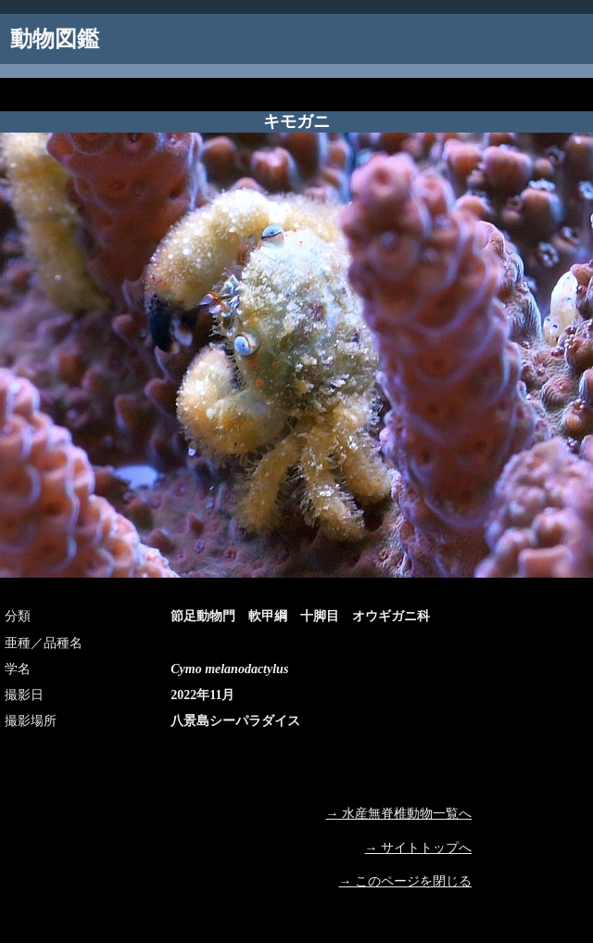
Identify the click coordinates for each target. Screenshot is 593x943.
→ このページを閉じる (406, 881)
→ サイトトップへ (419, 848)
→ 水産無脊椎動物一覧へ (399, 814)
